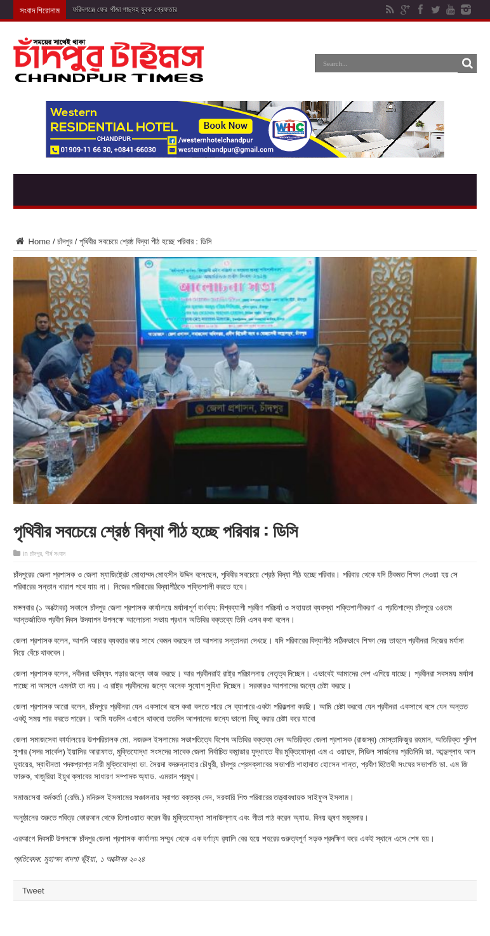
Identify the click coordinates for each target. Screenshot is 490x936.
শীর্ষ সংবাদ (55, 553)
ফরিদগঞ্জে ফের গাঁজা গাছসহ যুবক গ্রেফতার (124, 9)
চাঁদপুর (64, 241)
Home (31, 241)
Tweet (33, 890)
